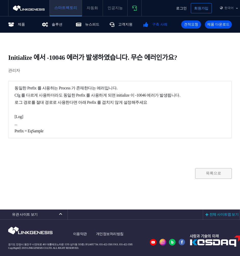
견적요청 (191, 24)
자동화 (92, 8)
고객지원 (121, 24)
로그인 (181, 8)
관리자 (14, 70)
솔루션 (52, 24)
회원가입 (201, 8)
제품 (16, 24)
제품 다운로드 (218, 24)
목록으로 (213, 173)
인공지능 (115, 8)
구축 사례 (155, 24)
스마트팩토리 (65, 8)
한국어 (229, 8)
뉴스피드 (87, 24)
